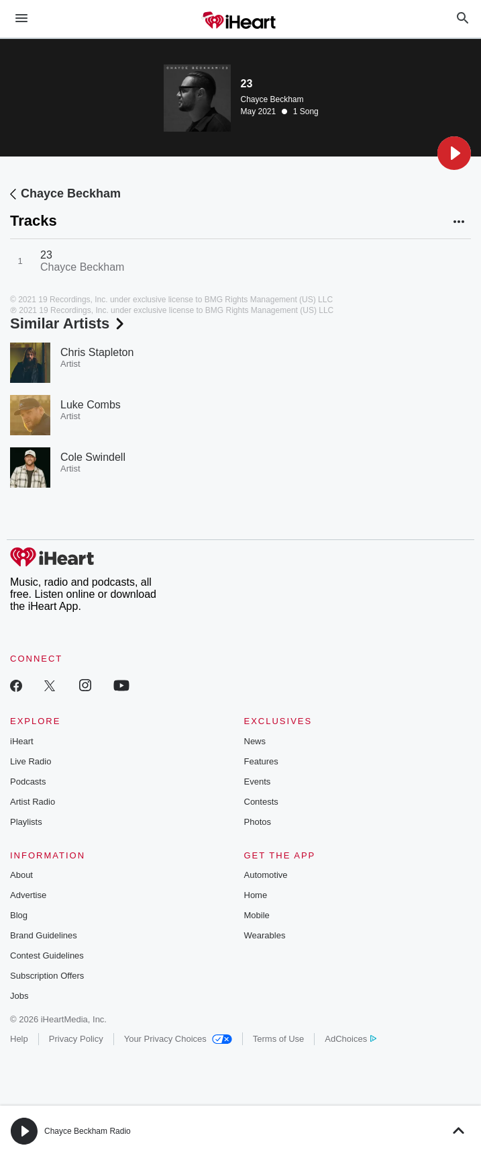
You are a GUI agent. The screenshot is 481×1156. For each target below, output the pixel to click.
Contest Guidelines (47, 955)
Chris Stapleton (96, 352)
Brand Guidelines (43, 935)
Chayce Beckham (272, 99)
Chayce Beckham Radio (87, 1131)
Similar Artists (68, 323)
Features (261, 761)
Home (256, 895)
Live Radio (30, 761)
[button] (454, 153)
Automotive (266, 875)
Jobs (19, 996)
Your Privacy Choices (178, 1039)
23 (46, 255)
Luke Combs (90, 404)
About (21, 875)
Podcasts (28, 781)
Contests (261, 802)
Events (257, 781)
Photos (257, 822)
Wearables (265, 935)
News (255, 741)
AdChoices (350, 1039)
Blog (19, 915)
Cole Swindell (92, 457)
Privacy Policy (76, 1039)
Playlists (26, 822)
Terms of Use (279, 1039)
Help (19, 1039)
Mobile (257, 915)
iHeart (22, 741)
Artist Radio (32, 802)
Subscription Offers (47, 976)
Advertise (28, 895)
